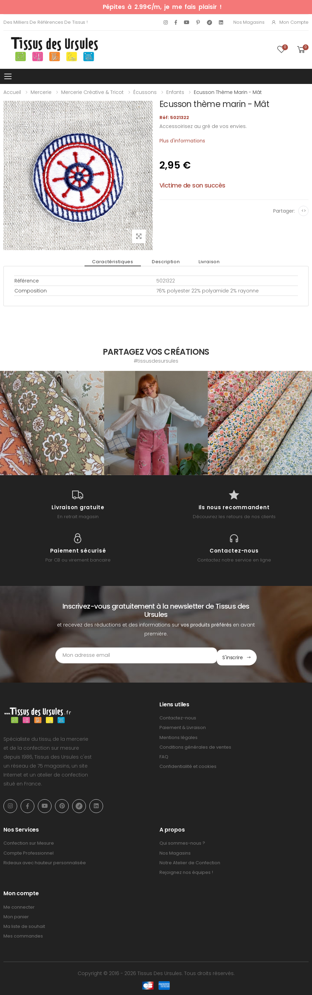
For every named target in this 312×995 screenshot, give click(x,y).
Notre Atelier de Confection (189, 860)
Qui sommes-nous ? (182, 841)
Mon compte (290, 22)
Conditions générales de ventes (195, 745)
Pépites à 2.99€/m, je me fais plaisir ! (162, 7)
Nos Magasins (248, 22)
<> (303, 211)
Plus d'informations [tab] (182, 140)
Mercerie (41, 92)
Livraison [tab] (204, 261)
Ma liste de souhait (24, 924)
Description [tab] (166, 261)
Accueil (12, 92)
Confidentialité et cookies (187, 764)
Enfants (175, 92)
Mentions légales (178, 735)
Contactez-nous (177, 716)
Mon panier (16, 914)
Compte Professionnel (28, 851)
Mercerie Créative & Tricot (92, 92)
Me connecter (19, 905)
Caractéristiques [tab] (117, 261)
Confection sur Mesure (28, 841)
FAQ (163, 754)
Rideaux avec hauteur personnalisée (44, 860)
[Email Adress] (126, 655)
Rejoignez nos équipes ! (186, 870)
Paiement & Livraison (182, 726)
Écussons (145, 92)
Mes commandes (23, 934)
